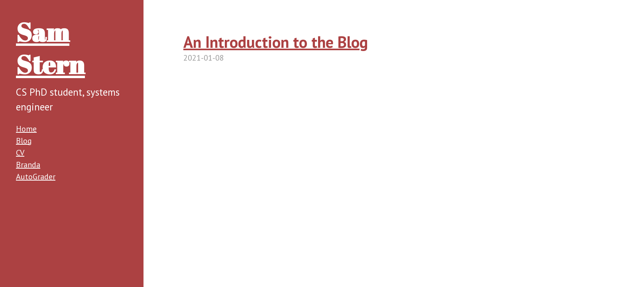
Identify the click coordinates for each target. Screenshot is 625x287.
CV (20, 152)
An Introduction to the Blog (275, 41)
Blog (24, 141)
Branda (28, 164)
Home (26, 129)
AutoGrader (35, 176)
